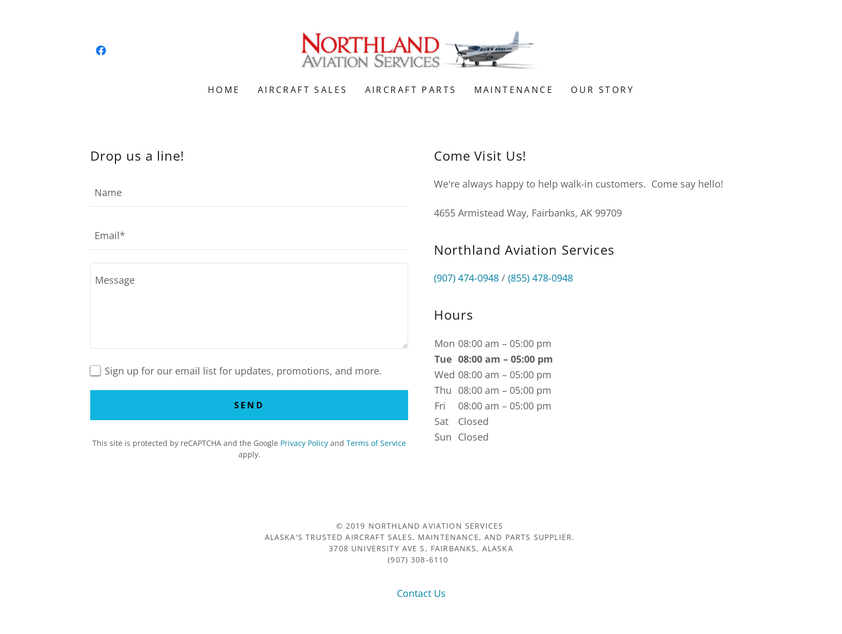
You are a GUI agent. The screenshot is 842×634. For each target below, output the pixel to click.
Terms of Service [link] (376, 443)
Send (249, 405)
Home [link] (224, 90)
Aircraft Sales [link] (303, 90)
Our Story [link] (602, 90)
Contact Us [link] (421, 593)
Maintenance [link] (514, 90)
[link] (101, 50)
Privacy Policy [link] (304, 443)
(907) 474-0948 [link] (466, 277)
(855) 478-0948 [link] (540, 277)
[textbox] (249, 192)
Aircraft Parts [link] (411, 90)
